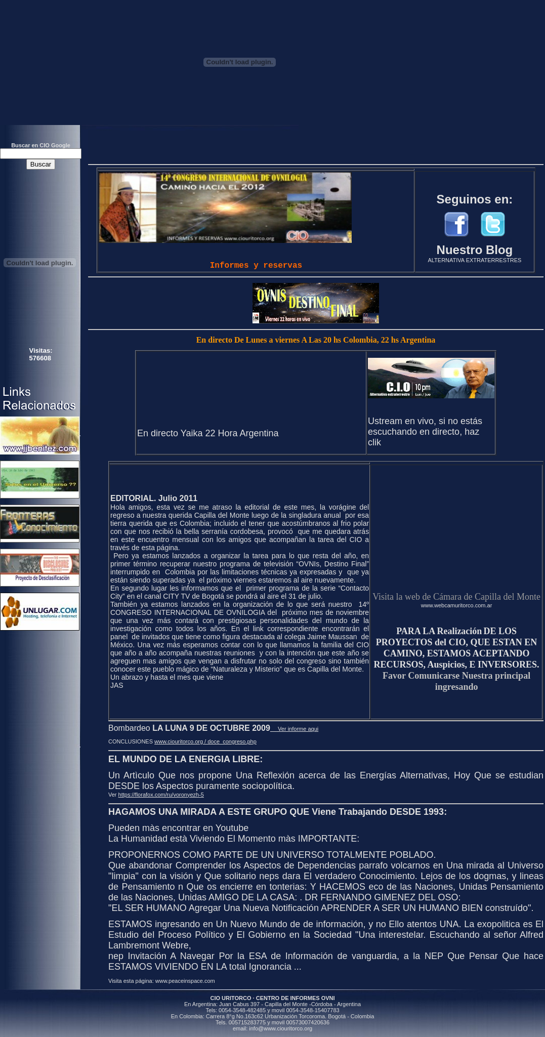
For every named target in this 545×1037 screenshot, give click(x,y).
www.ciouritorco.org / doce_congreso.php (205, 741)
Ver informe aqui (294, 729)
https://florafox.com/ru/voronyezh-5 (161, 795)
